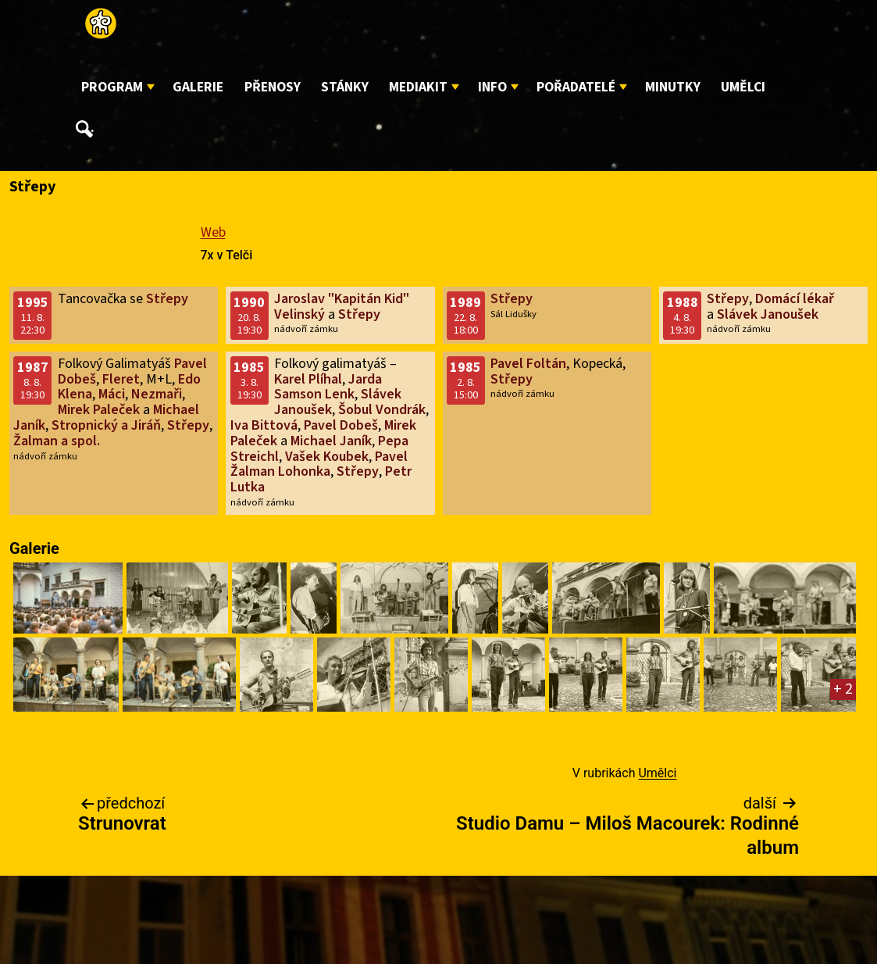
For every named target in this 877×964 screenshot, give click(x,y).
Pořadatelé (576, 87)
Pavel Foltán (528, 363)
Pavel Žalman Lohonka (319, 464)
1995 (32, 302)
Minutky (673, 87)
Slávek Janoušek (767, 314)
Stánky (345, 87)
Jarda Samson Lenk (328, 387)
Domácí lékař (794, 299)
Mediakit (418, 87)
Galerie (198, 87)
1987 (32, 367)
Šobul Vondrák (382, 410)
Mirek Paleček (99, 410)
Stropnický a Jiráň (106, 425)
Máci (111, 394)
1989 (465, 302)
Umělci (743, 87)
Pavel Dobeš (341, 425)
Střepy (167, 299)
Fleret (121, 379)
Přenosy (272, 87)
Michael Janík (331, 441)
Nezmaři (156, 394)
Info (492, 87)
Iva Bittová (264, 425)
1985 (249, 367)
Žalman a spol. (56, 441)
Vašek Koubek (327, 456)
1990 (249, 302)
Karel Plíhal (308, 379)
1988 (682, 302)
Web (213, 232)
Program (112, 87)
